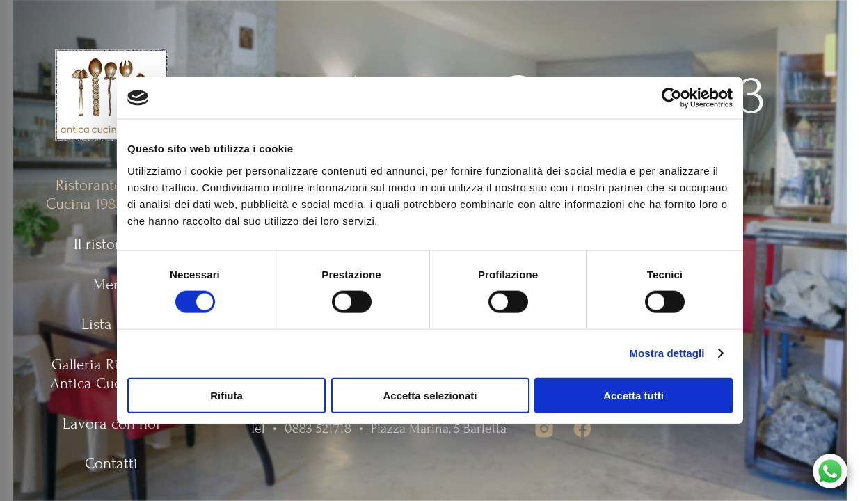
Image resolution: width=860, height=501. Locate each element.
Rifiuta (226, 395)
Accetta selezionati (430, 395)
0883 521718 (318, 428)
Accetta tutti (633, 395)
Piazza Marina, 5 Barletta (439, 428)
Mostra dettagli (666, 353)
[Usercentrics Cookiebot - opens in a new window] (672, 98)
